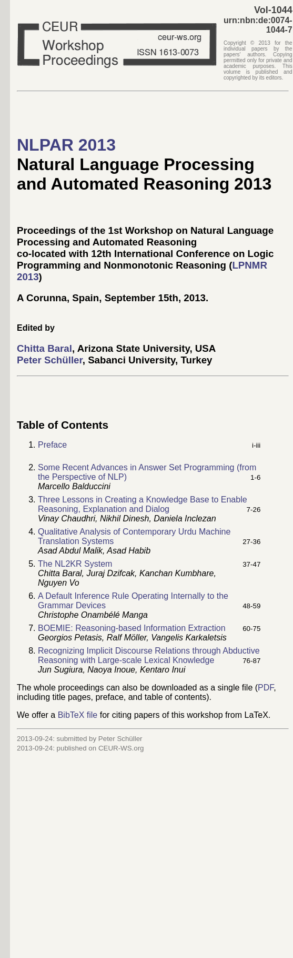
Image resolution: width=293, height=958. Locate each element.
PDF (266, 687)
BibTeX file (78, 714)
